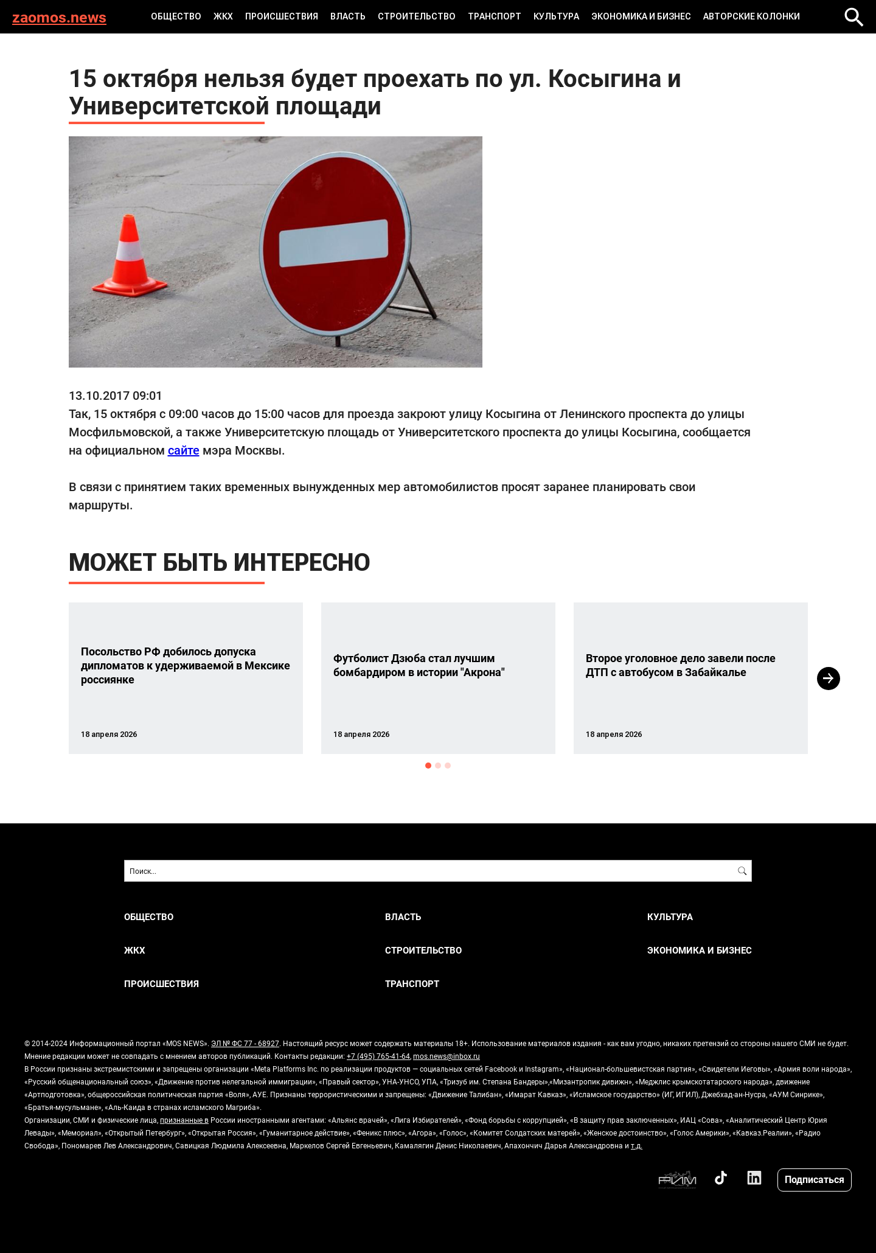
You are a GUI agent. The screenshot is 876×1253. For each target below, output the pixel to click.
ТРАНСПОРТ (494, 16)
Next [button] (828, 678)
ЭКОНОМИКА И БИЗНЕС (641, 16)
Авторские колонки (751, 16)
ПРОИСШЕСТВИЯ (281, 16)
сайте (184, 450)
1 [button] (428, 766)
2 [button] (438, 766)
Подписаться (814, 1179)
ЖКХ (223, 16)
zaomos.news (59, 16)
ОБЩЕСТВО (176, 16)
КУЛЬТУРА (556, 16)
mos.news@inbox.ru (446, 1056)
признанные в (184, 1120)
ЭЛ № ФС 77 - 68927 (245, 1043)
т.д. (636, 1145)
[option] (186, 678)
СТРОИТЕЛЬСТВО (417, 16)
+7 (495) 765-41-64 (378, 1056)
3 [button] (448, 766)
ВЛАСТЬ (348, 16)
